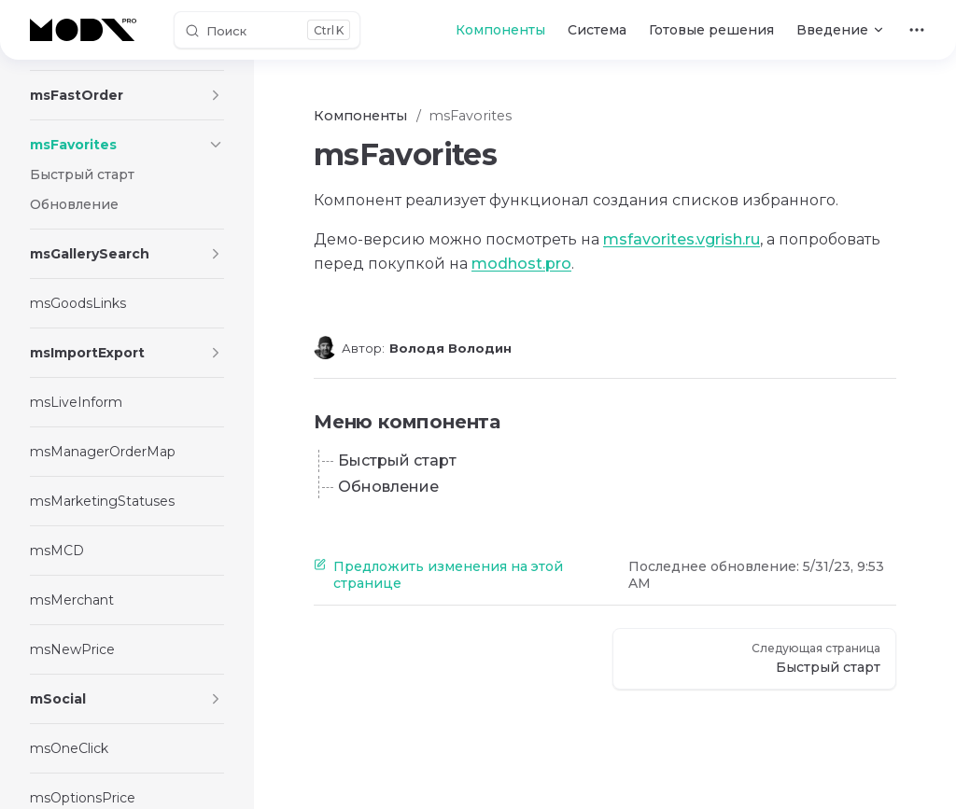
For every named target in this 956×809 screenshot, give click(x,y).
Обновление (388, 486)
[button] (216, 95)
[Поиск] (267, 30)
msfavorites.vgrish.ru (681, 239)
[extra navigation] (916, 30)
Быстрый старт (397, 460)
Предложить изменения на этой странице (438, 575)
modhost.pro (521, 263)
